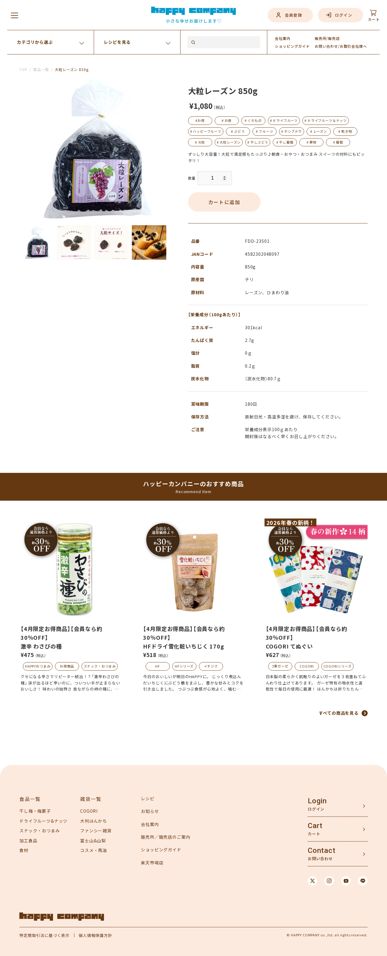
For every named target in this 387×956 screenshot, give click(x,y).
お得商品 (67, 666)
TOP (23, 69)
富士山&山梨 (93, 840)
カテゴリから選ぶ (35, 42)
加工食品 (28, 840)
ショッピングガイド (161, 850)
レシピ (147, 798)
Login (317, 801)
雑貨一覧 (90, 798)
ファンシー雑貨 (96, 831)
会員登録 (293, 15)
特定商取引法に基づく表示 (44, 935)
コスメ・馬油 (93, 850)
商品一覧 (41, 69)
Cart (315, 825)
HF (157, 666)
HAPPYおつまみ (37, 666)
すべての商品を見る (339, 713)
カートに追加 (224, 202)
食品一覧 (30, 798)
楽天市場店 (152, 863)
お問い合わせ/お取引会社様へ (341, 46)
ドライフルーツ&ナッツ (43, 821)
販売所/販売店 (327, 38)
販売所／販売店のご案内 (165, 837)
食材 (23, 850)
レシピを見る (117, 42)
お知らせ (150, 811)
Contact (322, 850)
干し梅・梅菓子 (35, 811)
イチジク (211, 666)
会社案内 (282, 38)
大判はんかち (93, 821)
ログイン (343, 15)
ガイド (292, 46)
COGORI (307, 666)
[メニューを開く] (14, 15)
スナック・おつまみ (100, 666)
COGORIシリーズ (338, 666)
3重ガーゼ (280, 666)
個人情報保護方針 (95, 935)
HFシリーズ (184, 666)
